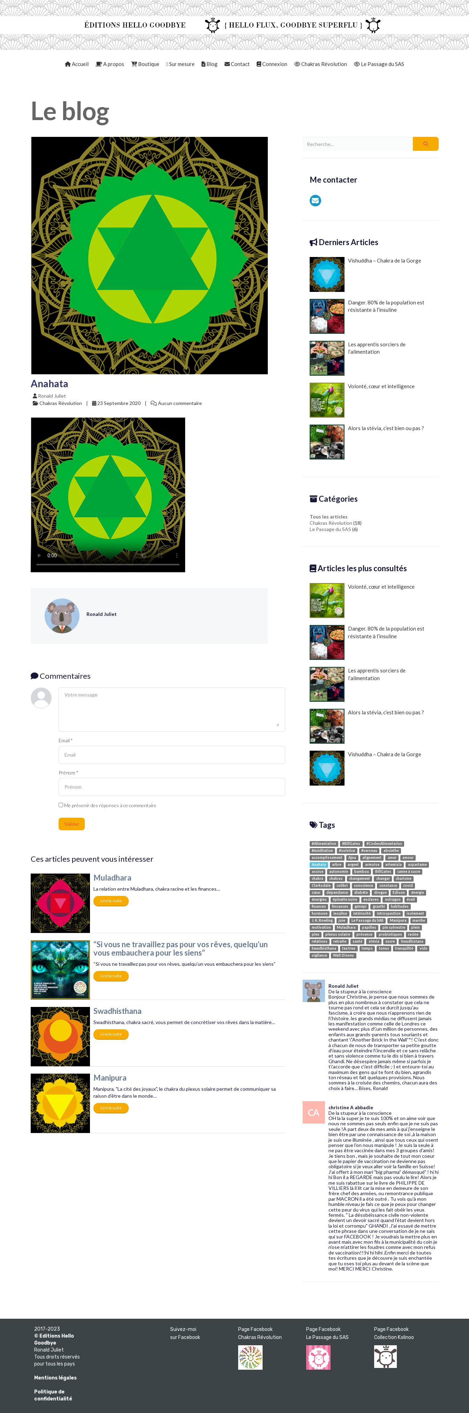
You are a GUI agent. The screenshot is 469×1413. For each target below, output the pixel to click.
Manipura (110, 1077)
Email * (66, 740)
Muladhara (112, 877)
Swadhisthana (117, 1011)
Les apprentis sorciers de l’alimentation (358, 358)
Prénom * (68, 772)
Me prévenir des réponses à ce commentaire (108, 805)
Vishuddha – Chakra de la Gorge (365, 274)
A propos (110, 64)
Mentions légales (55, 1378)
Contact (237, 64)
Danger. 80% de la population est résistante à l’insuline (367, 316)
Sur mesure (180, 64)
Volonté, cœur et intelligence (362, 400)
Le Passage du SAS (379, 64)
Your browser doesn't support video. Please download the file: (108, 495)
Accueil (77, 64)
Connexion (272, 64)
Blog (210, 64)
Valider (71, 824)
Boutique (145, 64)
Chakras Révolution (320, 64)
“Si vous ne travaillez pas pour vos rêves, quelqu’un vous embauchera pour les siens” (180, 948)
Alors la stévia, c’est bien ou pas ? (367, 442)
